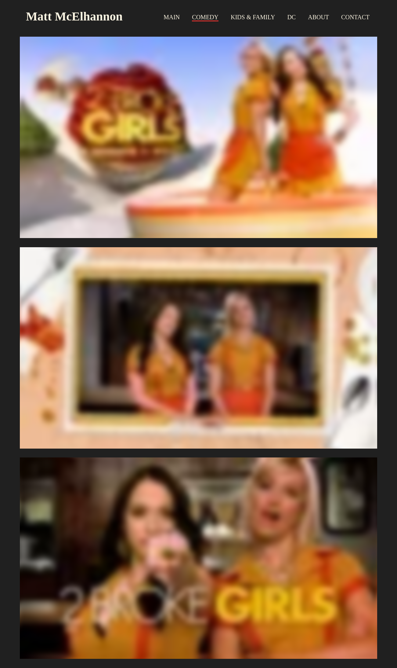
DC (291, 17)
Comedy (205, 17)
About (318, 17)
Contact (355, 17)
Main (172, 17)
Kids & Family (253, 17)
